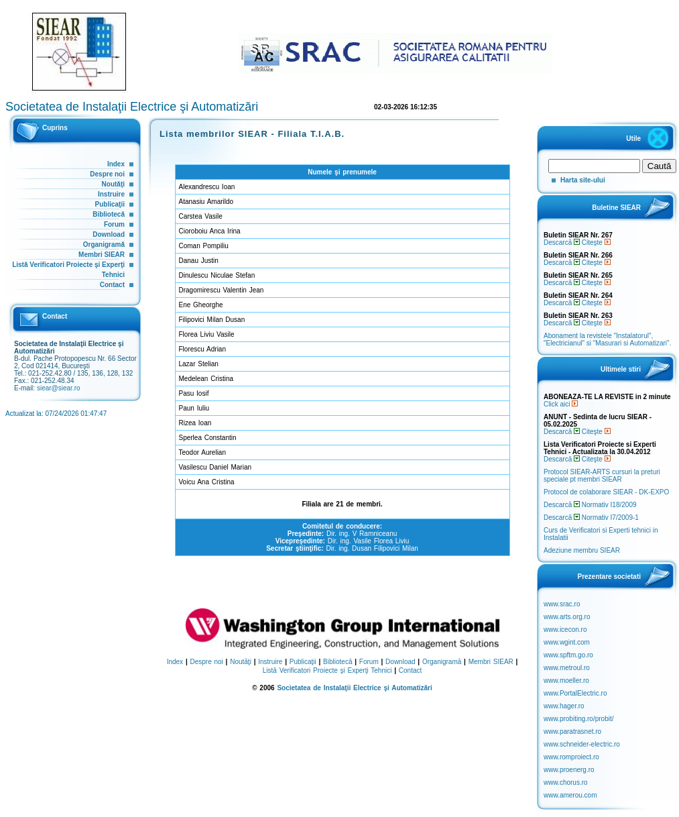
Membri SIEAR (101, 254)
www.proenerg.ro (569, 769)
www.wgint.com (567, 642)
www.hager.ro (564, 706)
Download (108, 234)
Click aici (561, 404)
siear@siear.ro (58, 388)
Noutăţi (113, 184)
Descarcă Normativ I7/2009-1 (591, 517)
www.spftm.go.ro (568, 655)
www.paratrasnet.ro (572, 731)
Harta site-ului (582, 180)
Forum (114, 224)
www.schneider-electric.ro (582, 744)
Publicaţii (110, 204)
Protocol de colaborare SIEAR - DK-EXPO (606, 492)
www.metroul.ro (567, 667)
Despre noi (107, 174)
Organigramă (104, 244)
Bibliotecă (108, 214)
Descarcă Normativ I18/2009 (590, 504)
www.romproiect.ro (571, 757)
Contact (112, 284)
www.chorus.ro (566, 782)
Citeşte (596, 242)
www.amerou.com (570, 795)
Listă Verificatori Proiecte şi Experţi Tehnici (327, 670)
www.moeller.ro (566, 680)
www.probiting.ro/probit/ (579, 718)
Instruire (111, 194)
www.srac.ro (562, 604)
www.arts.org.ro (567, 616)
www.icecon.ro (565, 629)
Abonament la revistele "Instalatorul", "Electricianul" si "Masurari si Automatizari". (607, 339)
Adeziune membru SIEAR (582, 550)
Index (116, 164)
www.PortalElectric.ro (575, 693)
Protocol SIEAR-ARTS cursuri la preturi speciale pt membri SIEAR (602, 475)
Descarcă (562, 242)
